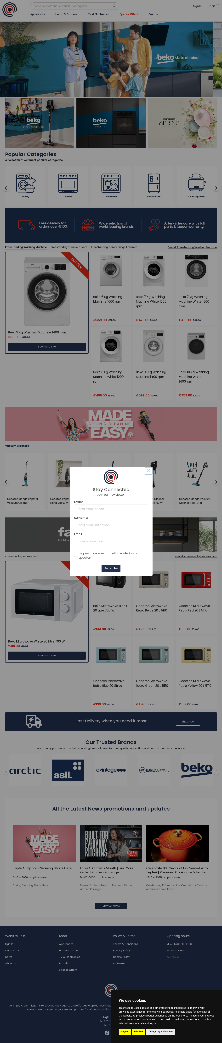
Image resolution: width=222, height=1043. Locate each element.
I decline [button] (138, 1031)
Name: (78, 502)
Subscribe (111, 568)
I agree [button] (124, 1031)
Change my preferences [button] (161, 1031)
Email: (78, 534)
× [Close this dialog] (149, 471)
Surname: (81, 518)
